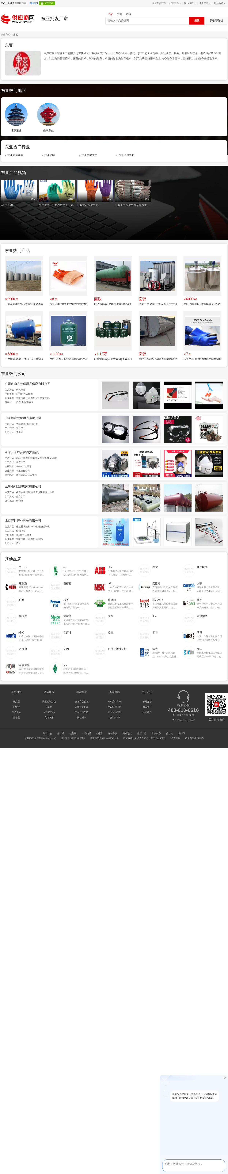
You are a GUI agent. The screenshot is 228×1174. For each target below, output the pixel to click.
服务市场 (204, 3)
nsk (110, 583)
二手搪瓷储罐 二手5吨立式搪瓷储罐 (24, 359)
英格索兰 (202, 616)
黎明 (199, 599)
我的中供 (174, 3)
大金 (110, 616)
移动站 (169, 733)
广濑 (21, 599)
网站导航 (219, 3)
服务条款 (112, 733)
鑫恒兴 (23, 616)
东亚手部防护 (89, 155)
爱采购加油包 (49, 701)
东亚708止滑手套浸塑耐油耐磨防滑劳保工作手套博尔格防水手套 (68, 304)
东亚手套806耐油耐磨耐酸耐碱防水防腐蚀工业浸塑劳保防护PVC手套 (202, 359)
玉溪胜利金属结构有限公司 (23, 486)
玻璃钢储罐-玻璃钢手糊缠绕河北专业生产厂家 (113, 304)
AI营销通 (16, 712)
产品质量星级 (82, 712)
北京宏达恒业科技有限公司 (23, 520)
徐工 (199, 648)
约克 (199, 632)
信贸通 (16, 707)
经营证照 (175, 738)
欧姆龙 (67, 632)
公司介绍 (147, 701)
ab (64, 567)
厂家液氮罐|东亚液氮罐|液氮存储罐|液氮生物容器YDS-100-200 (113, 359)
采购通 (49, 707)
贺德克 (67, 583)
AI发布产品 (49, 712)
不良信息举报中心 (194, 738)
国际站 (181, 733)
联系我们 (147, 712)
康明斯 (23, 583)
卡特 (155, 632)
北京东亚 (16, 130)
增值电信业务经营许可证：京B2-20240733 (144, 738)
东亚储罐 (49, 155)
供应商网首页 (159, 3)
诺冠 (110, 632)
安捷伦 (156, 583)
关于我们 (47, 733)
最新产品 (141, 733)
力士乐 (23, 567)
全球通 (16, 717)
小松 (21, 632)
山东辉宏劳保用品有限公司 (23, 418)
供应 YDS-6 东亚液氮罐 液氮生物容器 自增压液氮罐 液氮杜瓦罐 (68, 359)
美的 (66, 648)
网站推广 (189, 3)
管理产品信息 (82, 707)
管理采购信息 (114, 712)
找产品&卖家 (114, 701)
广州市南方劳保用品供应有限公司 (27, 383)
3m (154, 616)
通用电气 (202, 567)
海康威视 (24, 665)
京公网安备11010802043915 (104, 738)
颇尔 (155, 567)
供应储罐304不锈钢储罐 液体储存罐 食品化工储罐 (202, 304)
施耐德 (67, 616)
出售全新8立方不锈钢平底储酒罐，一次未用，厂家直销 (24, 304)
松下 (66, 599)
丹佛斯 (23, 648)
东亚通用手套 (126, 155)
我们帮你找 (216, 20)
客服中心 (156, 733)
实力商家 (49, 717)
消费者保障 (114, 717)
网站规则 (81, 717)
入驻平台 (48, 3)
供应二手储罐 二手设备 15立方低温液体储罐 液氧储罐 (158, 304)
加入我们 (147, 707)
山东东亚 (48, 130)
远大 (155, 648)
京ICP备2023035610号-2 (73, 738)
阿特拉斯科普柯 (117, 648)
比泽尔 (112, 599)
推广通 (16, 701)
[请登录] (33, 3)
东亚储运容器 (15, 155)
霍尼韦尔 (157, 599)
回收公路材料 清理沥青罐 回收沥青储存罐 (158, 359)
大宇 (199, 583)
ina (65, 665)
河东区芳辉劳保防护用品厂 (23, 452)
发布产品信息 (82, 701)
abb (110, 567)
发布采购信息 (114, 707)
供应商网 (5, 34)
